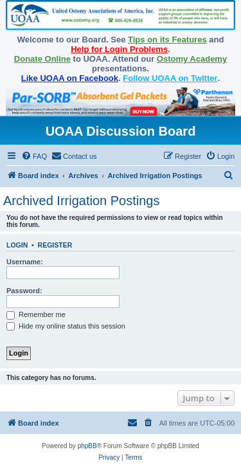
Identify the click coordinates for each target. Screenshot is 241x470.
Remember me (36, 314)
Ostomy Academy (192, 59)
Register (55, 245)
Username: (24, 262)
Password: (24, 290)
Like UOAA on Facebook (69, 78)
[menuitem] (34, 156)
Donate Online (42, 59)
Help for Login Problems (119, 49)
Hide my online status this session (65, 326)
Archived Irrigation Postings (81, 201)
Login (17, 245)
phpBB (87, 445)
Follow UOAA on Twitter (170, 78)
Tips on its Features (167, 39)
